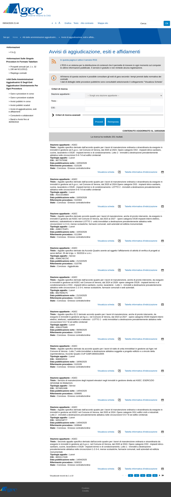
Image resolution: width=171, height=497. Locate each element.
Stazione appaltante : (61, 94)
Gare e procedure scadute (22, 98)
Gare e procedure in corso (22, 94)
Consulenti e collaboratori (21, 115)
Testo (76, 23)
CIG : (53, 107)
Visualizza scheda (105, 172)
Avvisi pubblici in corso (20, 101)
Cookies (85, 488)
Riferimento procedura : (62, 165)
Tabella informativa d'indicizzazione (141, 172)
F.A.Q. (13, 52)
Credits (85, 491)
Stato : (53, 168)
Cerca (143, 23)
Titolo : (54, 101)
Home (15, 37)
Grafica (68, 23)
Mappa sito (103, 23)
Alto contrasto (87, 23)
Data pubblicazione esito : (63, 163)
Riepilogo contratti (18, 73)
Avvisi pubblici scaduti (20, 105)
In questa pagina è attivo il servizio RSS (78, 60)
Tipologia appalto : (59, 158)
